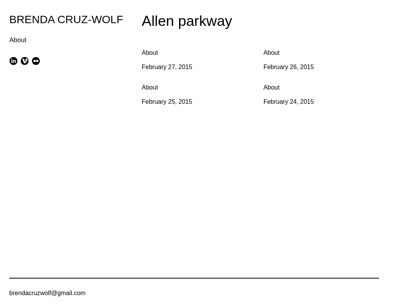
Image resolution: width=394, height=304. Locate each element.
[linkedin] (13, 61)
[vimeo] (24, 61)
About (17, 40)
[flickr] (36, 61)
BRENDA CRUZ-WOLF (66, 19)
